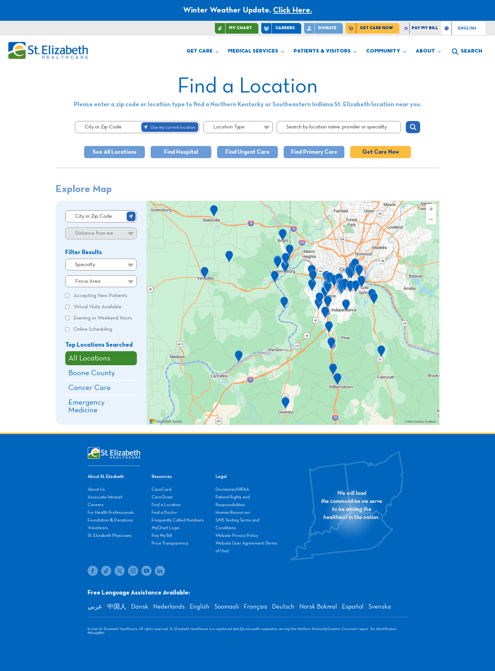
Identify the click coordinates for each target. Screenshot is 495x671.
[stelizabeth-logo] (48, 44)
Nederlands (169, 606)
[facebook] (93, 571)
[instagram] (133, 571)
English (199, 606)
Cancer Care (89, 388)
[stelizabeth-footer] (114, 450)
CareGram (162, 497)
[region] (292, 313)
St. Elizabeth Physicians (110, 535)
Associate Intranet (105, 497)
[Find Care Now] (372, 28)
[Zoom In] (431, 209)
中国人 (116, 606)
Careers (96, 505)
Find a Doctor (164, 512)
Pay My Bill (162, 535)
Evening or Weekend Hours (103, 318)
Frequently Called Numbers (178, 520)
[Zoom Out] (431, 219)
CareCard (161, 489)
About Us (96, 489)
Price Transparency (170, 543)
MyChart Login (166, 528)
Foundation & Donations (110, 520)
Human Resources (233, 512)
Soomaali (226, 606)
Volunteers (98, 528)
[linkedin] (160, 571)
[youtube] (146, 571)
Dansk (139, 606)
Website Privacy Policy (237, 535)
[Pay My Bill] (421, 28)
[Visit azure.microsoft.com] (166, 421)
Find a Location (166, 505)
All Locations (89, 358)
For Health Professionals (111, 512)
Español (353, 606)
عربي (95, 606)
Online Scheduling (93, 329)
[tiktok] (106, 571)
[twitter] (119, 571)
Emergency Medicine (86, 406)
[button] (467, 51)
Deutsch (283, 606)
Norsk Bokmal (318, 606)
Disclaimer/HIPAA (232, 489)
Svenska (379, 606)
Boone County (91, 373)
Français (255, 606)
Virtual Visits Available (98, 307)
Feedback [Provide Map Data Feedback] (430, 421)
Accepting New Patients (100, 295)
